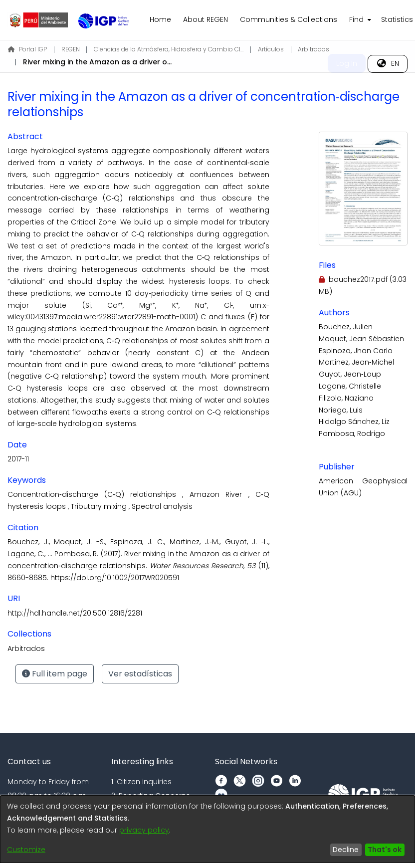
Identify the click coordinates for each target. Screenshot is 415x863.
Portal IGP (27, 49)
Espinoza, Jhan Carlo (356, 351)
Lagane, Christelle (350, 386)
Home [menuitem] (160, 19)
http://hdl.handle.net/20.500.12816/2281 (74, 613)
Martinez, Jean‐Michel (356, 362)
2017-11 (18, 459)
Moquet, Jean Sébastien (361, 339)
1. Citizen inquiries (141, 782)
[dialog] (207, 829)
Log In (346, 63)
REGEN (70, 49)
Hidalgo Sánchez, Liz (354, 422)
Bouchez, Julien (346, 327)
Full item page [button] (54, 673)
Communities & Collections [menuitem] (288, 19)
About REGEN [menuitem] (205, 19)
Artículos (271, 49)
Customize (26, 850)
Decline (346, 850)
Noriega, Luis (341, 410)
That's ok (385, 850)
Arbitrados (313, 49)
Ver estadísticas (140, 673)
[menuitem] (359, 20)
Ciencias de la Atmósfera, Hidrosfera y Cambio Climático (168, 49)
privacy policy (144, 830)
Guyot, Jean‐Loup (350, 374)
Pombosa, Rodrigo (352, 433)
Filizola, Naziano (346, 398)
